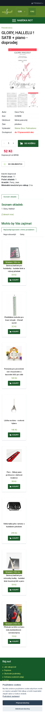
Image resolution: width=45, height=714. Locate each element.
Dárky (22, 234)
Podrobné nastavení (11, 696)
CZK (21, 11)
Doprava (7, 670)
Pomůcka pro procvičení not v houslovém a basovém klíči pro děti (14, 372)
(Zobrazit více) (7, 214)
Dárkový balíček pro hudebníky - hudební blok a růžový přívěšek (14, 268)
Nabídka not (22, 20)
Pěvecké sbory (6, 28)
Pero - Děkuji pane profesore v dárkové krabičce (14, 475)
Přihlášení (37, 3)
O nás (6, 680)
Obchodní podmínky (12, 673)
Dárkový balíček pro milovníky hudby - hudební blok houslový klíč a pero (14, 578)
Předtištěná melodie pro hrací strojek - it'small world (14, 320)
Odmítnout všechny (22, 709)
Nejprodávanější (9, 234)
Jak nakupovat (10, 667)
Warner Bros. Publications (25, 128)
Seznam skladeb (9, 197)
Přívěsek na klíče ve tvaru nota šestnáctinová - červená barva (14, 630)
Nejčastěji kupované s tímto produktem (18, 230)
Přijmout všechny (22, 703)
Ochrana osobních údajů (14, 677)
